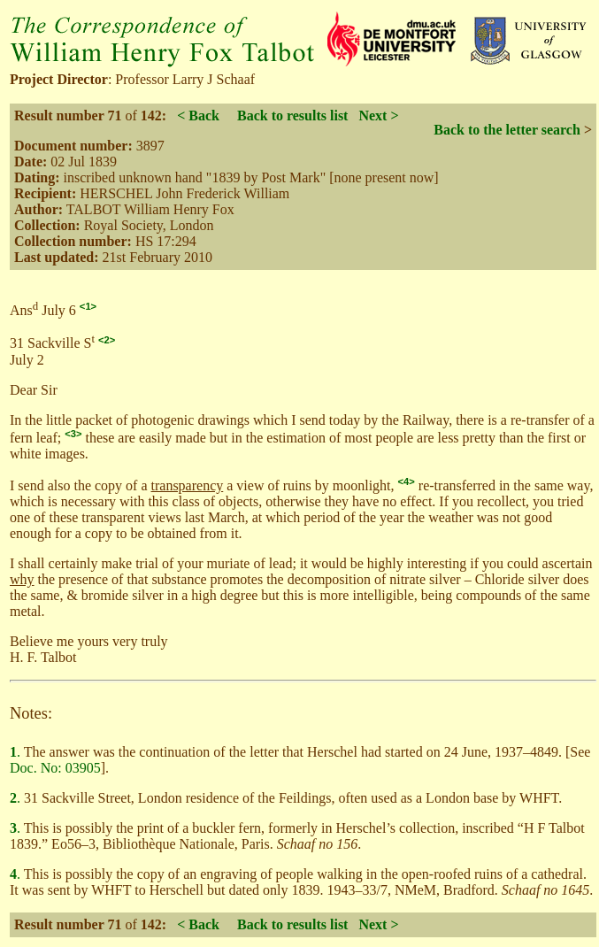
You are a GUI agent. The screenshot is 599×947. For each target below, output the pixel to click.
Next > (378, 115)
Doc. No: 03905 (55, 767)
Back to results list (292, 115)
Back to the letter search (507, 129)
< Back (198, 115)
